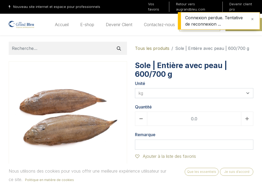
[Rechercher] (119, 48)
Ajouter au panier (157, 175)
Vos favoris (153, 6)
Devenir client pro (240, 6)
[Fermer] (252, 19)
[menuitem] (62, 24)
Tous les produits (152, 48)
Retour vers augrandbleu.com (190, 6)
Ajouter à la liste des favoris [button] (165, 156)
